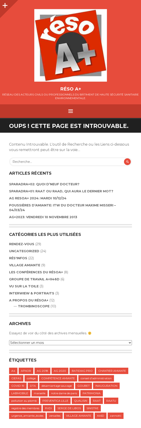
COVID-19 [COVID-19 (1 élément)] (17, 385)
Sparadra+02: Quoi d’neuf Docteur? (44, 184)
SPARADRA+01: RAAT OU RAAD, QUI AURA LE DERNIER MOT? (61, 191)
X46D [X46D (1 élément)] (100, 415)
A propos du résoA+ (28, 300)
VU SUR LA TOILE (24, 286)
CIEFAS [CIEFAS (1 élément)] (16, 378)
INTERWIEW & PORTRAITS (31, 293)
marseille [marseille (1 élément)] (39, 393)
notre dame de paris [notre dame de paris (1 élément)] (64, 393)
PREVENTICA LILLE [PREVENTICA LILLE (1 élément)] (55, 400)
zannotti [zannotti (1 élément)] (115, 415)
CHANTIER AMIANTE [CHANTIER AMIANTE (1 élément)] (112, 370)
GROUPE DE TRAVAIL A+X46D (34, 279)
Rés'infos (18, 258)
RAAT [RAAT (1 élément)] (97, 400)
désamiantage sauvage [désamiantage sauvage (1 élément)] (57, 385)
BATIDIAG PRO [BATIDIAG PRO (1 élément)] (82, 370)
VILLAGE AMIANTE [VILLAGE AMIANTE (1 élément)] (78, 415)
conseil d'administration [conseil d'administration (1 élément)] (96, 378)
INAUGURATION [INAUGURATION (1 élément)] (106, 385)
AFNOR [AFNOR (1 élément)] (26, 370)
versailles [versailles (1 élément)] (54, 415)
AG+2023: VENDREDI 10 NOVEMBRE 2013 (43, 217)
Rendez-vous (21, 244)
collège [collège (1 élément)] (31, 378)
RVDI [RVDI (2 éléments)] (48, 408)
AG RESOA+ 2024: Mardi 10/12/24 (38, 198)
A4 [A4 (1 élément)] (13, 370)
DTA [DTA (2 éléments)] (33, 385)
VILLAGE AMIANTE (24, 265)
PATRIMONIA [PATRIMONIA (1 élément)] (92, 393)
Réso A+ (70, 89)
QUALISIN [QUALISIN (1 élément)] (80, 400)
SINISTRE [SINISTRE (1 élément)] (93, 408)
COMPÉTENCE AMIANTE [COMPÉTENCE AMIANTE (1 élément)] (58, 378)
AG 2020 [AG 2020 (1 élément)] (60, 370)
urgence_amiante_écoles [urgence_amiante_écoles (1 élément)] (27, 415)
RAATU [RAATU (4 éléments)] (111, 400)
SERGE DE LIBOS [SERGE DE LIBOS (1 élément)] (69, 408)
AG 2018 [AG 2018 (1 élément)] (42, 370)
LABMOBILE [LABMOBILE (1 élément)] (19, 393)
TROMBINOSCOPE (33, 306)
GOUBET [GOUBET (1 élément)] (83, 385)
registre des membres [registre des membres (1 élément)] (25, 408)
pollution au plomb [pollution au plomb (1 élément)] (24, 400)
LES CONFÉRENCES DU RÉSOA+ (36, 272)
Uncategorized (24, 251)
